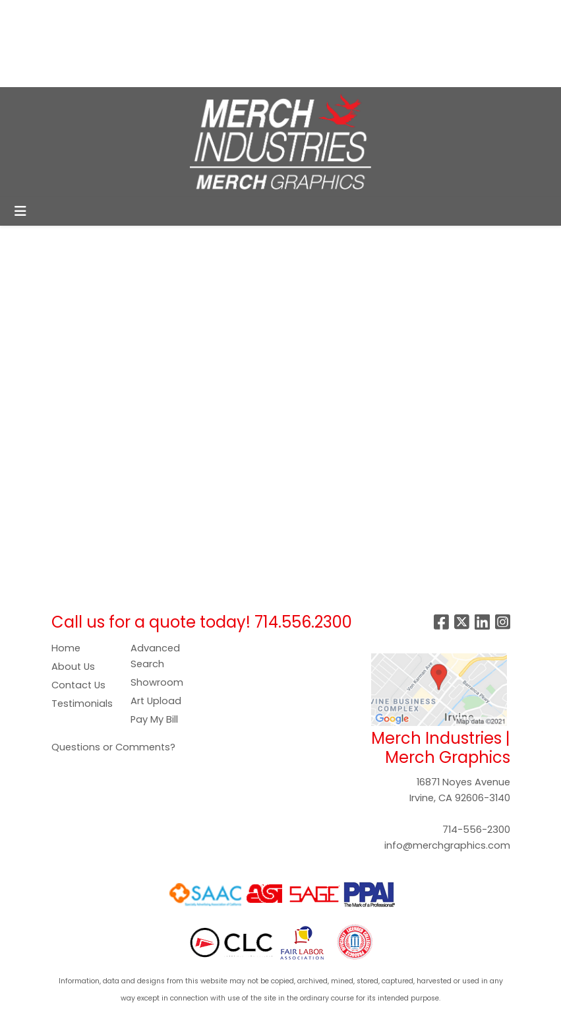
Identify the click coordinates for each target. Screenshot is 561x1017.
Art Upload (156, 700)
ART (23, 43)
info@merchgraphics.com (447, 845)
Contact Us (78, 685)
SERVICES (122, 14)
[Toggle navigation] (20, 211)
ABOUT (71, 14)
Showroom (157, 682)
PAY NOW (66, 43)
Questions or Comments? (113, 747)
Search (344, 14)
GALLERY (122, 43)
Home (65, 648)
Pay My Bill (154, 719)
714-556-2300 (476, 829)
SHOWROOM (185, 43)
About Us (73, 666)
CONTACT (39, 72)
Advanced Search (155, 656)
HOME (28, 14)
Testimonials (82, 703)
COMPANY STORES (203, 14)
